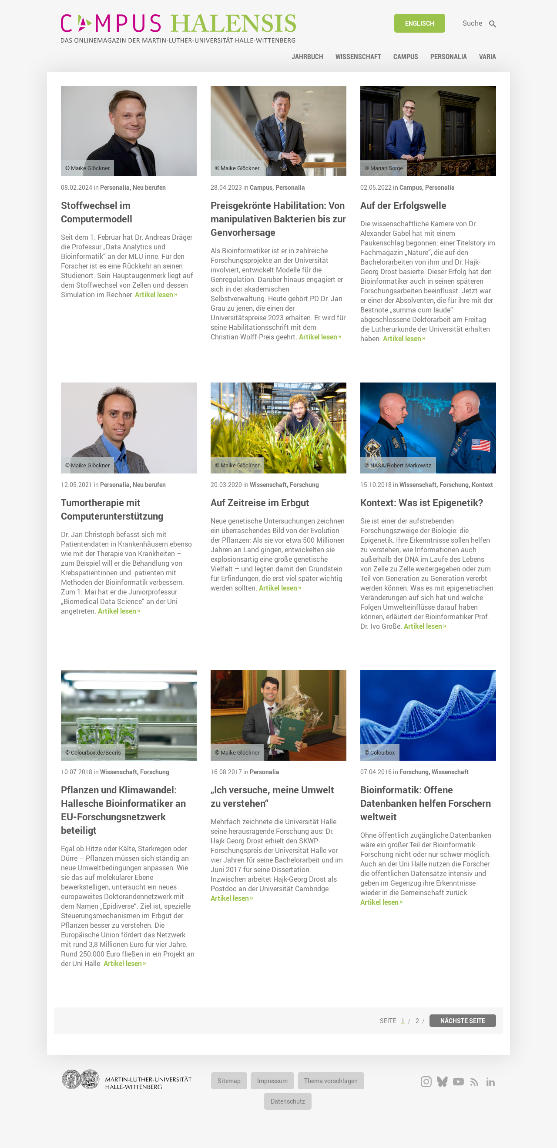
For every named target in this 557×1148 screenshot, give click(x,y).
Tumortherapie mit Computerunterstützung (112, 509)
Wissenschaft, (270, 484)
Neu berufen (149, 187)
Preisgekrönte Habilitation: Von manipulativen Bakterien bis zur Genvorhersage (278, 218)
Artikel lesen (154, 294)
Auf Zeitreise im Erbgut (260, 502)
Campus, (262, 187)
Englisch (419, 23)
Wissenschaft (450, 772)
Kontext (482, 484)
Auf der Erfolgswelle (403, 205)
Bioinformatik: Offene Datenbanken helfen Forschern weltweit (425, 803)
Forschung (304, 484)
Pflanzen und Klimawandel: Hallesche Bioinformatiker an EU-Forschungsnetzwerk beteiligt (123, 810)
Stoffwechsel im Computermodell (96, 211)
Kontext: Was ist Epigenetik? (421, 502)
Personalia (290, 187)
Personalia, (116, 187)
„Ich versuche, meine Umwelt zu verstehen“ (272, 796)
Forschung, (456, 484)
